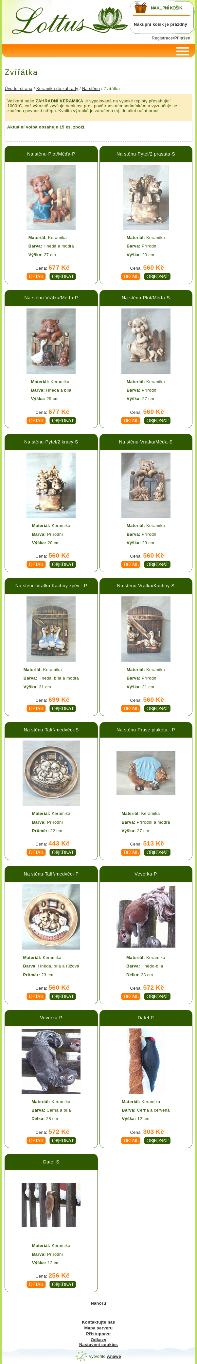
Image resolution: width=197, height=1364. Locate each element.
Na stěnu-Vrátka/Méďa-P (51, 297)
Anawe (114, 1356)
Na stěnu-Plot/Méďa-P (51, 154)
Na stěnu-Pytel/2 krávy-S (51, 441)
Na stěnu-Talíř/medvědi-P (51, 874)
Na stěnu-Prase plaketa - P (145, 729)
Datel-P (146, 1017)
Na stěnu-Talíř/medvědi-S (51, 729)
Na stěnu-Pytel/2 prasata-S (145, 154)
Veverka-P (145, 874)
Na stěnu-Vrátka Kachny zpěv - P (51, 585)
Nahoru (98, 1303)
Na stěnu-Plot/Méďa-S (146, 297)
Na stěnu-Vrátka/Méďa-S (146, 441)
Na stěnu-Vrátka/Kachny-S (145, 585)
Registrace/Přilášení (172, 38)
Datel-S (51, 1161)
